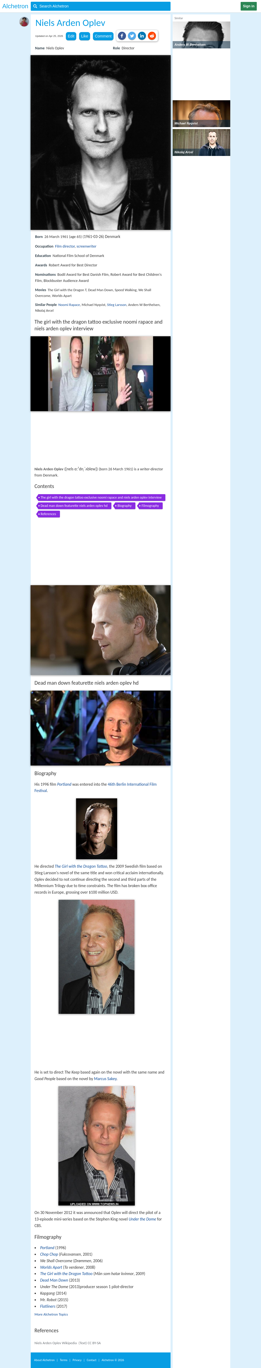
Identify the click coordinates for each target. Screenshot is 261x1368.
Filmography (150, 506)
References (48, 514)
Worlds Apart (51, 1267)
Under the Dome (142, 1219)
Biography (125, 506)
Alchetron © (113, 1360)
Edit (71, 36)
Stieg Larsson (117, 304)
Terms (63, 1360)
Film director (65, 246)
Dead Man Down (54, 1280)
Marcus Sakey (105, 1078)
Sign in (248, 6)
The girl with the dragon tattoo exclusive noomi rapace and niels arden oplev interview (101, 497)
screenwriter (87, 246)
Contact (91, 1360)
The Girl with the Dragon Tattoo (81, 866)
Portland (64, 784)
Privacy (77, 1360)
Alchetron (15, 6)
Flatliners (48, 1306)
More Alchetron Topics (51, 1314)
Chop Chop (49, 1254)
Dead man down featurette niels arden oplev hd (74, 506)
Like (84, 36)
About (44, 1360)
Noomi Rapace (69, 304)
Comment (103, 36)
